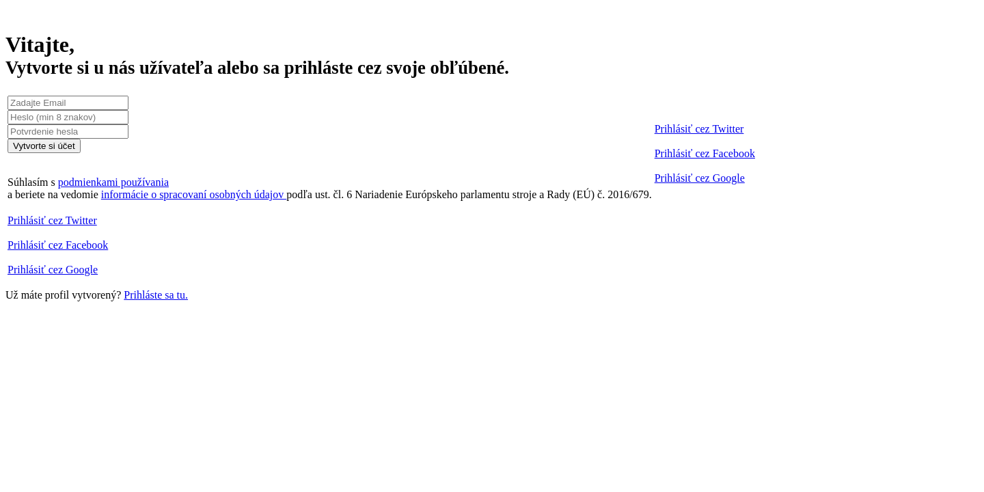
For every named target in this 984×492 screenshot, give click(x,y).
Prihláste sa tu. (156, 295)
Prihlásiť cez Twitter (699, 129)
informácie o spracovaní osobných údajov (193, 194)
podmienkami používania (113, 182)
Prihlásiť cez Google (700, 178)
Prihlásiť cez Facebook (705, 153)
